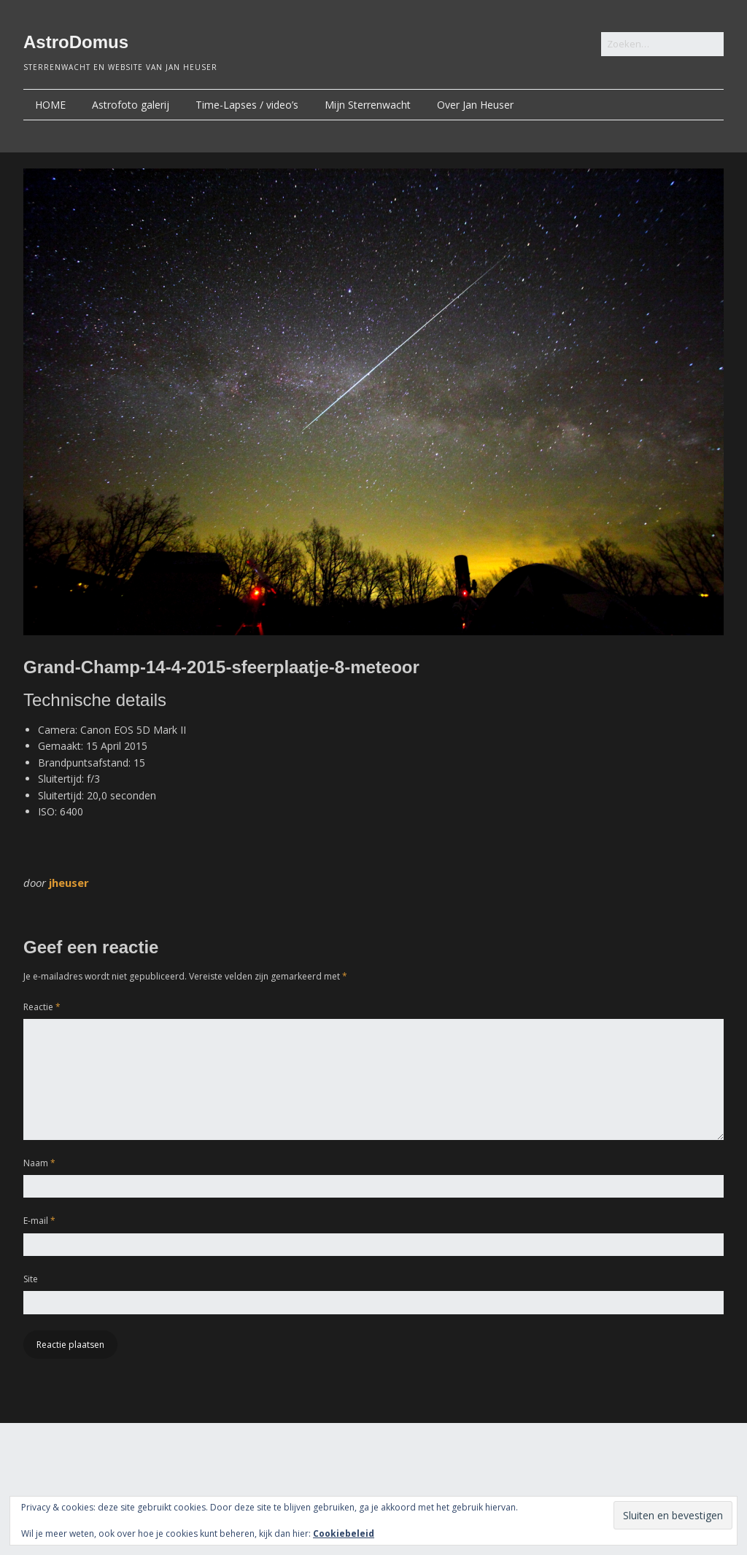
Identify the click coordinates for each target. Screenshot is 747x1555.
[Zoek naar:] (662, 44)
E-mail (39, 1220)
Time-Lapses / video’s (247, 105)
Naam (39, 1163)
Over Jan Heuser (475, 105)
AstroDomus (75, 42)
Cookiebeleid (343, 1533)
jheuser (69, 882)
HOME (50, 105)
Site (30, 1279)
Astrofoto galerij (130, 105)
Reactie (42, 1007)
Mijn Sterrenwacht (368, 105)
